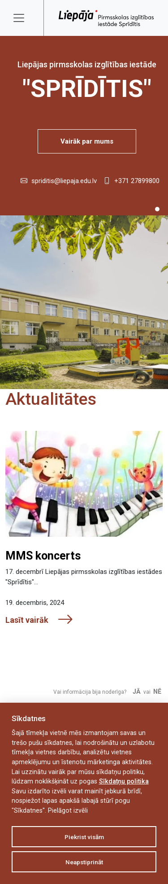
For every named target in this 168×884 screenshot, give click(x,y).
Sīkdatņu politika (124, 781)
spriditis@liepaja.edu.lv (64, 181)
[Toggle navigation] (24, 18)
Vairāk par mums (86, 141)
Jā (137, 692)
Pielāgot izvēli (68, 810)
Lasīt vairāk (39, 620)
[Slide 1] (157, 209)
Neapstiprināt (84, 862)
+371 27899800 (136, 181)
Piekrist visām (84, 836)
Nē (157, 692)
